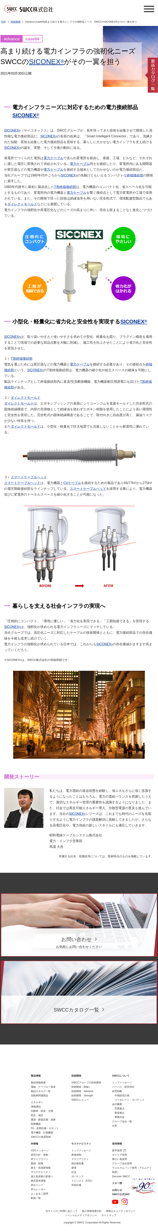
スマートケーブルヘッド (29, 477)
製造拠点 (119, 1112)
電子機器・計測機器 (42, 1132)
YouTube (115, 1202)
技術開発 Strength (82, 1095)
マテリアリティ (80, 1159)
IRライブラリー (39, 1159)
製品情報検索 (38, 1082)
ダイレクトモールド (22, 204)
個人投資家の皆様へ (42, 1176)
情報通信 (36, 1106)
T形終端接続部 (65, 187)
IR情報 (34, 1143)
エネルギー (37, 1102)
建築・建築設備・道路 (43, 1119)
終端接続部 (135, 175)
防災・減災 (37, 1115)
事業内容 (119, 1117)
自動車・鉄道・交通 (42, 1111)
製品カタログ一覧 (41, 1091)
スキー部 (117, 1183)
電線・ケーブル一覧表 (43, 1086)
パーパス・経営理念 (123, 1086)
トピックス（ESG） (82, 1180)
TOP (3, 21)
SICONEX (46, 61)
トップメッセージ (122, 1082)
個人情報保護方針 (92, 1211)
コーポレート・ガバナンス (129, 1099)
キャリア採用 (119, 1154)
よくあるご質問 (39, 1193)
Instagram (124, 1202)
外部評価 (76, 1185)
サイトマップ (108, 1215)
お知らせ (117, 1190)
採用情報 (117, 1143)
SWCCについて (121, 1075)
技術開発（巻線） (81, 1086)
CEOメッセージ (40, 1150)
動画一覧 (36, 1198)
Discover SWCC (121, 1176)
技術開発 (16, 21)
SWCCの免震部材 (41, 1136)
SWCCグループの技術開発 (86, 1082)
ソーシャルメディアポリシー (81, 1215)
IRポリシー (37, 1185)
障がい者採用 (119, 1159)
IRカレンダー (38, 1189)
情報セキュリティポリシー (121, 1211)
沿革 (114, 1125)
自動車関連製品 (39, 1095)
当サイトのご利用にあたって (61, 1211)
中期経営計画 (122, 1095)
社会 (73, 1172)
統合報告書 (77, 1163)
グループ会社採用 (122, 1163)
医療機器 (36, 1123)
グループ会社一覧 (122, 1121)
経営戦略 (117, 1091)
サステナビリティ (41, 1172)
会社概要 (117, 1104)
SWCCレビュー (80, 1099)
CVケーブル (72, 483)
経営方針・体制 (39, 1154)
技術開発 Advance (82, 1091)
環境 (73, 1167)
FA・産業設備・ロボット (45, 1128)
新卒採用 (119, 1150)
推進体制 (76, 1154)
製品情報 (36, 1075)
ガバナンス (77, 1176)
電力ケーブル (53, 158)
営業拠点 (119, 1108)
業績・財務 (37, 1163)
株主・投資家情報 (41, 1167)
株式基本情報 (38, 1180)
